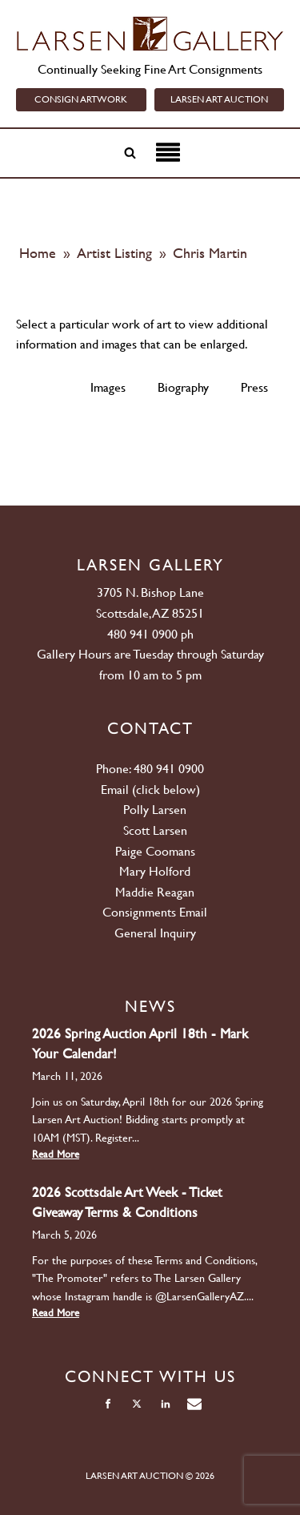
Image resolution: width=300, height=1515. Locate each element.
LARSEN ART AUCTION (219, 99)
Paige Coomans (155, 851)
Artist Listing (116, 252)
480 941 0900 (142, 634)
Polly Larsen (154, 809)
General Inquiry (155, 933)
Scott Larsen (155, 830)
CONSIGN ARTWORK (80, 99)
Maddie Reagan (154, 892)
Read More (55, 1154)
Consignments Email (154, 912)
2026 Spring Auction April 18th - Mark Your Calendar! (140, 1043)
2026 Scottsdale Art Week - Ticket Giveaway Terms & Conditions (127, 1202)
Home (37, 252)
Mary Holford (154, 871)
